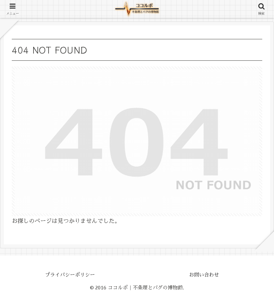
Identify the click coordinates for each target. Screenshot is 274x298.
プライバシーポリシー (70, 274)
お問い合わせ (204, 274)
